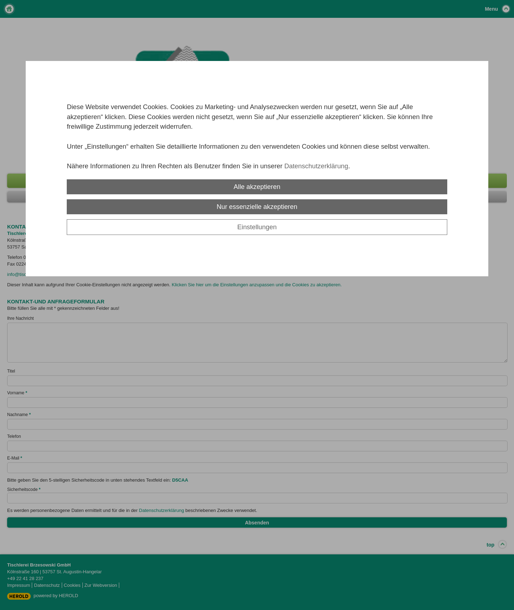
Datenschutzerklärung (316, 166)
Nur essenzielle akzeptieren (257, 206)
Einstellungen (257, 227)
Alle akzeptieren (257, 186)
